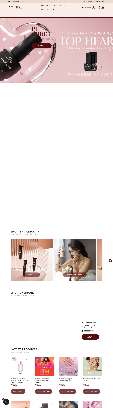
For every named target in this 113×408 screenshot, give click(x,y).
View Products (42, 45)
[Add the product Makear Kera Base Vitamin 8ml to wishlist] (99, 404)
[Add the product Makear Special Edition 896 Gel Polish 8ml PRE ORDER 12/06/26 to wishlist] (27, 360)
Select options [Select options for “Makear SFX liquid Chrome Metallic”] (67, 391)
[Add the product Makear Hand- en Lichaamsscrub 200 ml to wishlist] (27, 404)
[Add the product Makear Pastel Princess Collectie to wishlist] (99, 360)
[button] (2, 50)
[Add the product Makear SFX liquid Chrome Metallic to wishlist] (75, 360)
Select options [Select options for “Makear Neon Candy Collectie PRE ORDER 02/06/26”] (43, 391)
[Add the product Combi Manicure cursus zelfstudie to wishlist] (75, 404)
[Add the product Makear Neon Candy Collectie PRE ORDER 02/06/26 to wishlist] (51, 360)
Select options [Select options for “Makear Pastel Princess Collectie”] (91, 391)
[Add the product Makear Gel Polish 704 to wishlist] (51, 404)
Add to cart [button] (18, 391)
